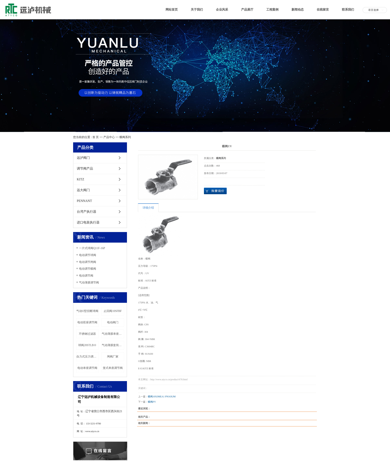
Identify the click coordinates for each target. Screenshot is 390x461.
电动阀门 (112, 322)
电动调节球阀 (87, 255)
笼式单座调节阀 (113, 367)
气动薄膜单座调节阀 (113, 333)
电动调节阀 (86, 275)
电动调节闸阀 (87, 262)
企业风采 (222, 9)
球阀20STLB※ (87, 345)
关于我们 (197, 9)
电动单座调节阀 (87, 367)
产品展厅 (247, 9)
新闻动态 (297, 9)
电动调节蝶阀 (87, 268)
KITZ (80, 179)
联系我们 (348, 9)
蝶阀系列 (125, 137)
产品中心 (109, 137)
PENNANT (84, 201)
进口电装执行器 (88, 222)
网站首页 (172, 9)
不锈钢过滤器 (87, 333)
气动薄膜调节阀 (89, 282)
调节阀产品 (85, 168)
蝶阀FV (152, 401)
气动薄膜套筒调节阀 (113, 345)
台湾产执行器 (86, 211)
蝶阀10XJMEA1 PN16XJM (162, 396)
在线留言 (323, 9)
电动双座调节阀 (87, 322)
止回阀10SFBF (113, 311)
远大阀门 (83, 190)
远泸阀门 (83, 157)
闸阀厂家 (112, 356)
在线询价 (215, 191)
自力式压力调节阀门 (87, 356)
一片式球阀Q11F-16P (92, 248)
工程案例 (272, 9)
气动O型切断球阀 (87, 311)
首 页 (95, 137)
